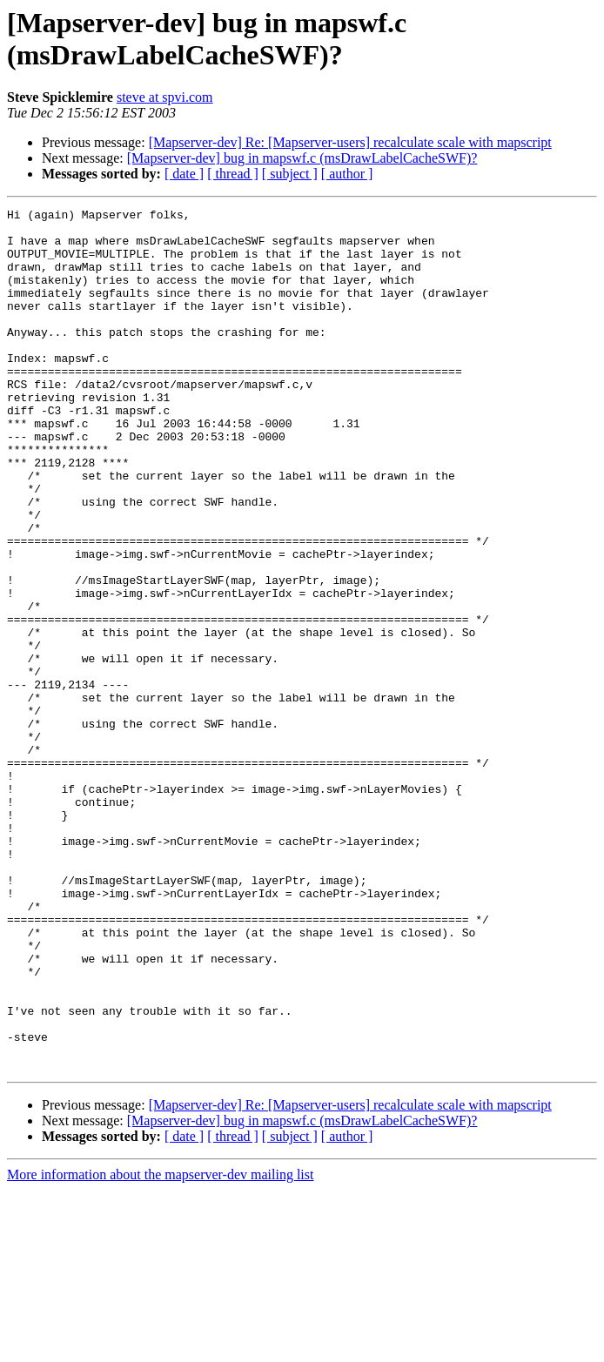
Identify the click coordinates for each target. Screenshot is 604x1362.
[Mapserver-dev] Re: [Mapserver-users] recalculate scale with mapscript (350, 142)
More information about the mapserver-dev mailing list (160, 1346)
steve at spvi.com (165, 97)
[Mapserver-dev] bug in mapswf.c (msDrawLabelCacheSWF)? (302, 158)
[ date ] (184, 173)
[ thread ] (232, 173)
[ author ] (347, 173)
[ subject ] (290, 173)
